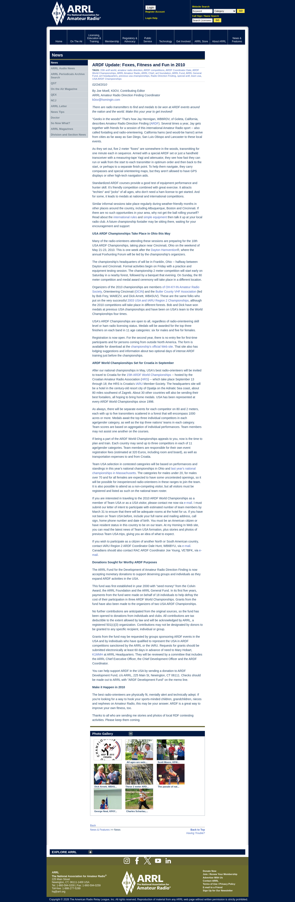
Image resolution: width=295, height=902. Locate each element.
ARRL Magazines (62, 128)
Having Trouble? (195, 833)
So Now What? (60, 123)
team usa (196, 76)
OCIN (139, 291)
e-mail (188, 502)
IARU (139, 383)
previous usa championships (134, 76)
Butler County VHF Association (176, 291)
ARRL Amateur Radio (128, 73)
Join (205, 874)
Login (150, 7)
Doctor (55, 117)
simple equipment (155, 217)
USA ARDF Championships (107, 79)
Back (93, 825)
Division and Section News (68, 134)
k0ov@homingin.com (106, 99)
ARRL (91, 12)
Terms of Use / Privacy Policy (219, 884)
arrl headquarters (108, 76)
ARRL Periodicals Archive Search (68, 75)
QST (54, 83)
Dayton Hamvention (164, 250)
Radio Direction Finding (163, 76)
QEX (54, 94)
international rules (125, 217)
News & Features (100, 829)
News (54, 62)
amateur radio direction (130, 70)
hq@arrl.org (58, 891)
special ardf (183, 76)
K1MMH (97, 654)
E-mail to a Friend (212, 887)
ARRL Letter (59, 106)
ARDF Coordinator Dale (178, 70)
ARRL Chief (147, 73)
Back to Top (197, 829)
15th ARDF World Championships (149, 375)
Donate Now (209, 871)
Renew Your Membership (223, 874)
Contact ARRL (210, 880)
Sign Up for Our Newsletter (218, 890)
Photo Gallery (102, 733)
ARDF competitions (154, 70)
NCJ (53, 100)
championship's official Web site (152, 346)
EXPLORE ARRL (64, 852)
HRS (145, 379)
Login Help (151, 18)
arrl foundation (163, 73)
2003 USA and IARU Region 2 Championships (158, 300)
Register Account (155, 11)
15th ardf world (108, 70)
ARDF (154, 123)
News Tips (57, 111)
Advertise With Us (213, 877)
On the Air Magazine (64, 89)
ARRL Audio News (63, 68)
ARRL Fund (178, 73)
